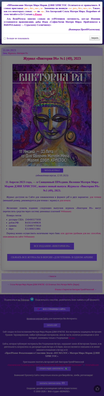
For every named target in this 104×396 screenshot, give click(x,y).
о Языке (37, 14)
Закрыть (94, 38)
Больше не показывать (16, 38)
